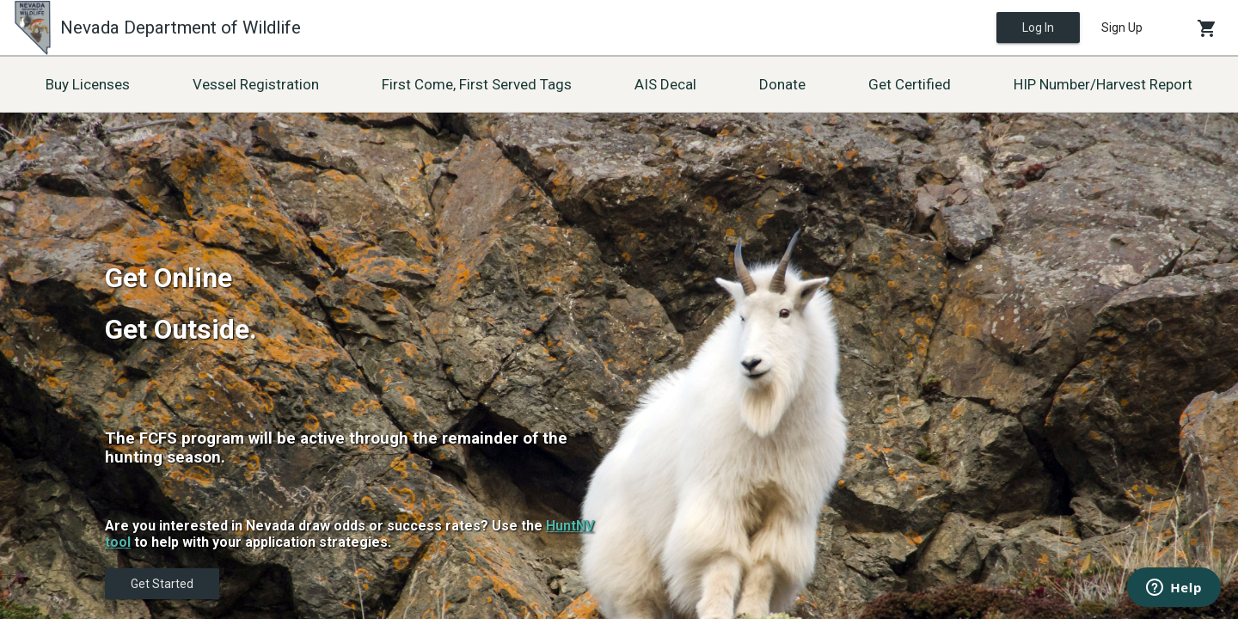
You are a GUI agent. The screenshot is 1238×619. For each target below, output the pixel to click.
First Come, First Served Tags (477, 84)
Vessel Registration (256, 84)
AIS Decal (665, 84)
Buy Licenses (88, 84)
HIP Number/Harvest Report (1103, 84)
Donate (782, 84)
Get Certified (909, 84)
